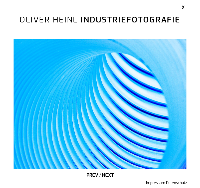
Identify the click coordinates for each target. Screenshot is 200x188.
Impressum (155, 183)
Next (108, 175)
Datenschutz (176, 183)
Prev (92, 175)
